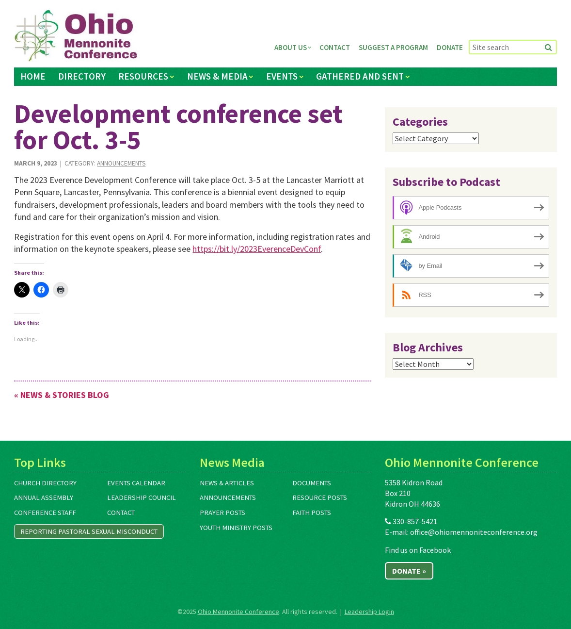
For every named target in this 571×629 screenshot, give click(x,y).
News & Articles (227, 483)
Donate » (409, 571)
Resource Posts (319, 497)
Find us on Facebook (418, 550)
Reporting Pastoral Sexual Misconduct (89, 531)
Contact (334, 47)
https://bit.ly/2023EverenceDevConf (256, 248)
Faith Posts (311, 512)
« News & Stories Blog (61, 394)
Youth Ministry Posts (236, 527)
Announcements (121, 163)
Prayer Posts (222, 512)
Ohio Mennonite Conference (238, 611)
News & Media (217, 76)
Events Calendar (136, 483)
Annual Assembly (43, 497)
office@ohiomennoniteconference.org (474, 532)
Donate (450, 47)
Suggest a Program (393, 47)
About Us (290, 47)
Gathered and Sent (360, 76)
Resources (143, 76)
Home (33, 76)
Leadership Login (369, 611)
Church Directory (45, 483)
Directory (82, 76)
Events (282, 76)
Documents (311, 483)
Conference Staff (45, 512)
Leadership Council (141, 497)
